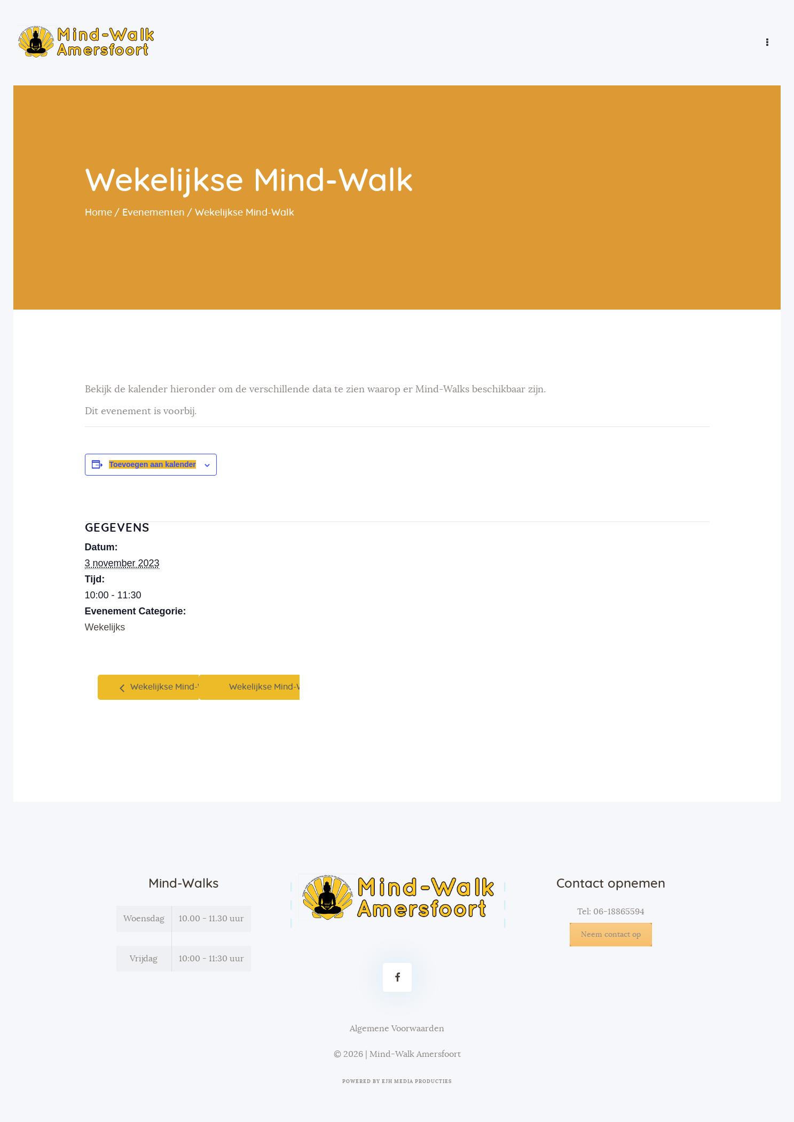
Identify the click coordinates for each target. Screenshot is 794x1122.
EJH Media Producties (417, 1081)
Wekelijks (105, 627)
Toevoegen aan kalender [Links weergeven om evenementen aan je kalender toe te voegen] (152, 464)
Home (98, 213)
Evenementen (153, 213)
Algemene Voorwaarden (397, 1028)
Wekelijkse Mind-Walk (173, 687)
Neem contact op (611, 934)
